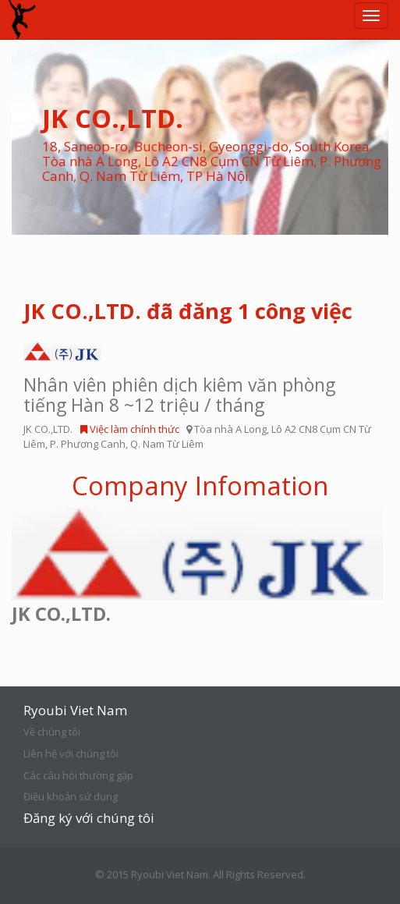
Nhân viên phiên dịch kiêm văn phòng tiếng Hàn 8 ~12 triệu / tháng (179, 394)
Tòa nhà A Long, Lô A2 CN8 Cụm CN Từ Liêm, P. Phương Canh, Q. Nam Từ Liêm (197, 436)
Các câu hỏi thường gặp (78, 775)
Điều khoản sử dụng (70, 796)
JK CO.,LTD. (48, 429)
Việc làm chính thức (129, 429)
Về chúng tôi (51, 732)
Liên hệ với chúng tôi (71, 753)
